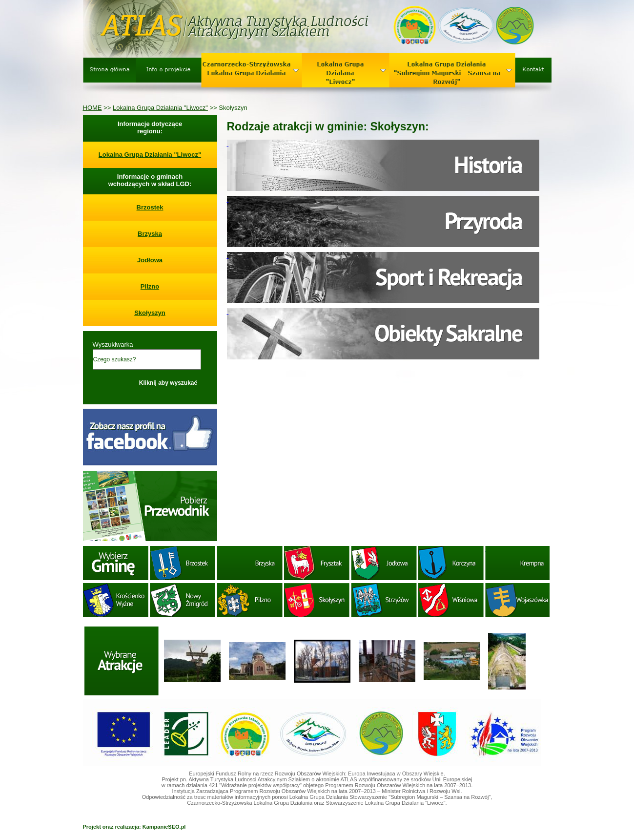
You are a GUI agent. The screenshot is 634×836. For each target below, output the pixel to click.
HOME (92, 107)
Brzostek (150, 207)
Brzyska (150, 233)
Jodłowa (150, 260)
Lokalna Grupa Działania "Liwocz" (160, 107)
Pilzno (150, 286)
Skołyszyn (149, 312)
